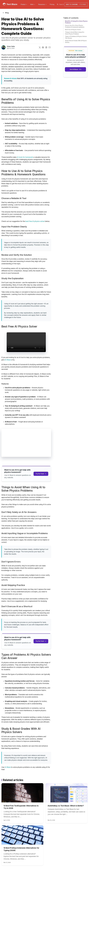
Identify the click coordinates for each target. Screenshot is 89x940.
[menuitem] (24, 4)
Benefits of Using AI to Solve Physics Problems (76, 22)
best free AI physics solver (35, 221)
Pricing (52, 4)
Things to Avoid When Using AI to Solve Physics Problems (74, 33)
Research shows (10, 78)
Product (23, 4)
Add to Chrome (76, 4)
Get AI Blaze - (75, 70)
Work (31, 4)
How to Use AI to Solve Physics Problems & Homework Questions (74, 26)
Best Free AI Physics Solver (73, 29)
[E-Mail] (49, 47)
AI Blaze (8, 360)
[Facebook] (42, 47)
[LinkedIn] (46, 47)
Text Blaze (11, 4)
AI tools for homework (25, 157)
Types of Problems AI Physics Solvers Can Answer (76, 37)
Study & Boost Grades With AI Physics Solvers (76, 41)
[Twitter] (39, 47)
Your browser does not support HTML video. (26, 342)
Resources (41, 4)
